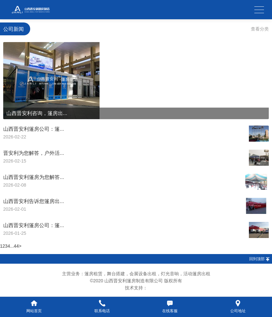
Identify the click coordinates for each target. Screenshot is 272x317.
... (12, 246)
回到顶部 (257, 259)
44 (16, 246)
